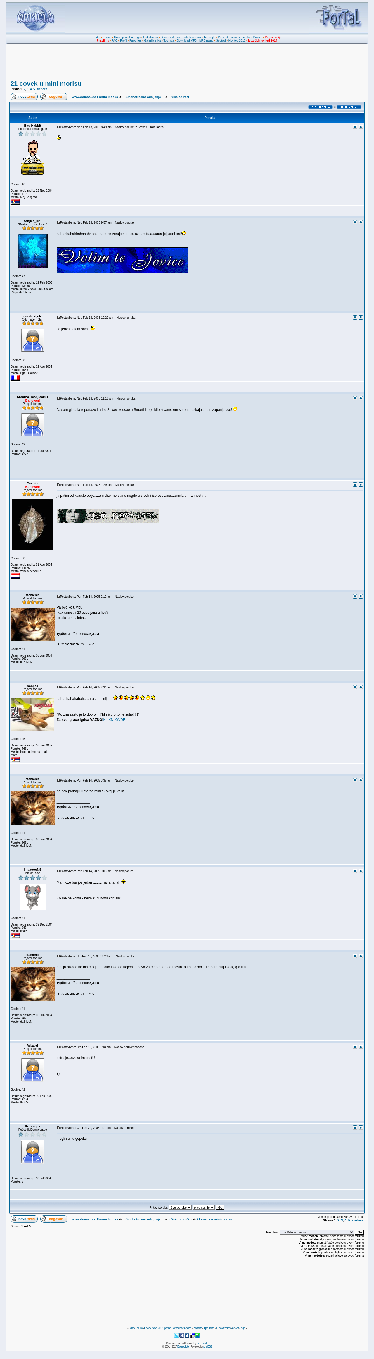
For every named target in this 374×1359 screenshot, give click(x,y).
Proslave (197, 1328)
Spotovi (221, 40)
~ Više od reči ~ (180, 97)
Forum (107, 37)
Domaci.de (202, 1343)
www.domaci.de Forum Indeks (95, 97)
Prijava (257, 37)
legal (242, 1328)
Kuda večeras (223, 1328)
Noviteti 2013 (236, 40)
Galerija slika (152, 40)
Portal (96, 37)
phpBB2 (207, 1346)
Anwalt (235, 1328)
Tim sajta (209, 37)
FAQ (114, 40)
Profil (123, 40)
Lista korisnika (191, 37)
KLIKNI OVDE (114, 720)
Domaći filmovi (170, 37)
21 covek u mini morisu (46, 83)
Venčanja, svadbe (182, 1328)
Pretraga (135, 37)
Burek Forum (135, 1328)
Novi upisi (120, 37)
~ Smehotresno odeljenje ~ (143, 97)
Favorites (135, 40)
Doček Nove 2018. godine (157, 1328)
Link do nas (150, 37)
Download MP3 (187, 40)
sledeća (42, 89)
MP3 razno (206, 40)
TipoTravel (209, 1328)
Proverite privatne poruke (234, 37)
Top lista (168, 40)
